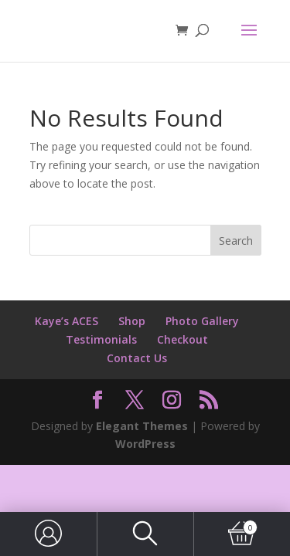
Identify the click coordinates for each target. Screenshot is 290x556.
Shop (131, 321)
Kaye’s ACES (66, 321)
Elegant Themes (142, 426)
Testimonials (101, 339)
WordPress (145, 443)
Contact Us (137, 358)
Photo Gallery (202, 321)
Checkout (182, 339)
